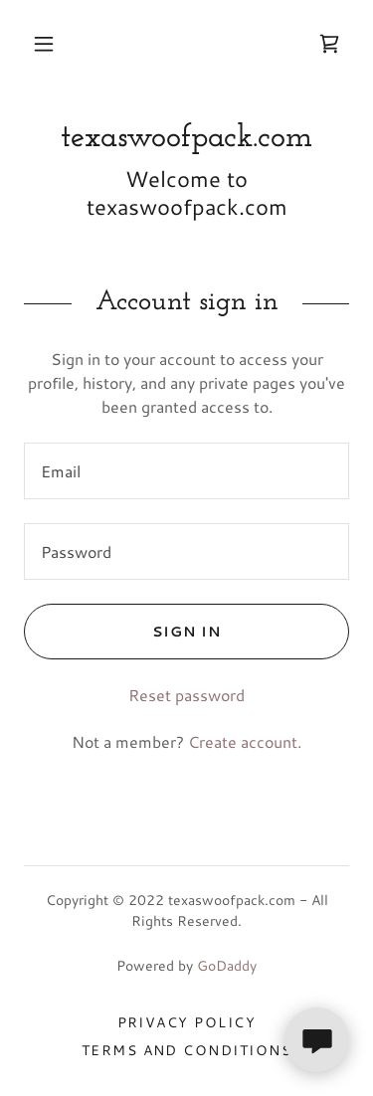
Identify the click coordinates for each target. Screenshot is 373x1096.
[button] (44, 44)
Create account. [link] (244, 741)
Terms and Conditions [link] (187, 1050)
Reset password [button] (186, 694)
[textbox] (186, 471)
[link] (329, 44)
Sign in (122, 631)
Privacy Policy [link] (187, 1022)
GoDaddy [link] (227, 966)
